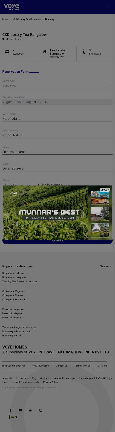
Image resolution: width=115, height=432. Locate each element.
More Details (57, 212)
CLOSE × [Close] (105, 190)
